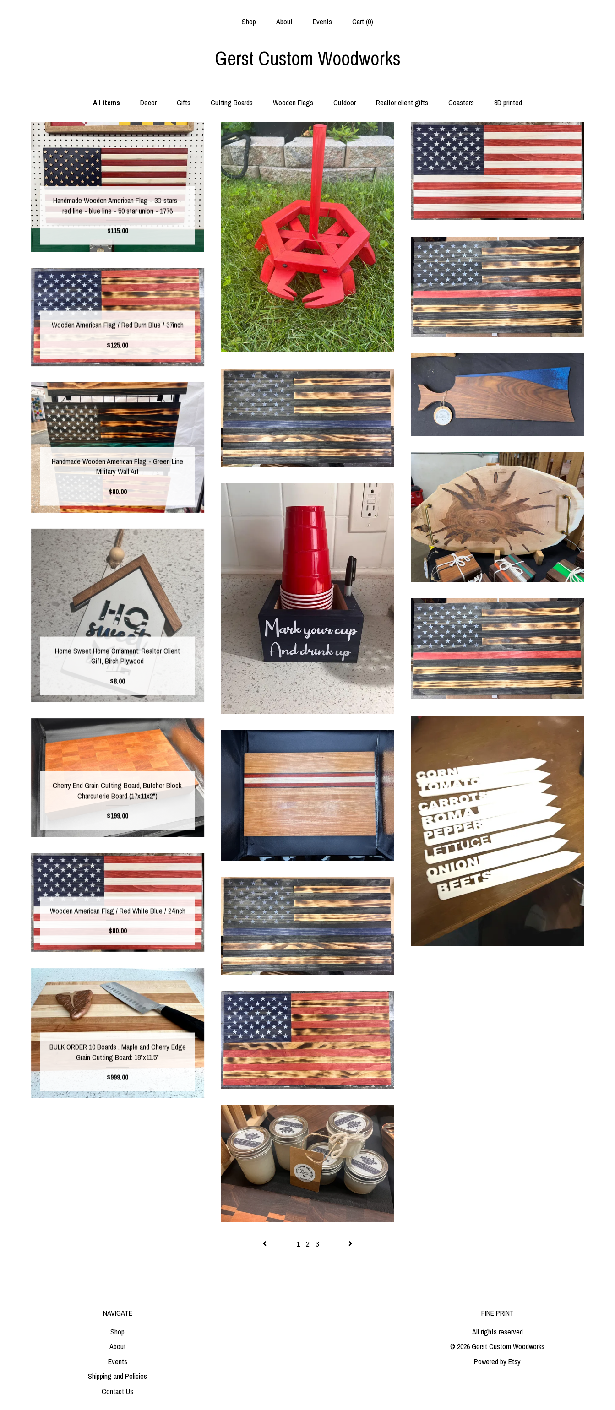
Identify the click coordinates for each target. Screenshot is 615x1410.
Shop (249, 21)
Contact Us (117, 1391)
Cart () (362, 21)
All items (106, 103)
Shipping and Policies (117, 1376)
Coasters (461, 103)
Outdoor (344, 103)
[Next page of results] (350, 1244)
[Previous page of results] (265, 1244)
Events (322, 21)
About (284, 21)
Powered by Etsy (497, 1361)
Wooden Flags (293, 103)
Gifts (183, 103)
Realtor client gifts (402, 103)
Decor (148, 103)
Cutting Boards (232, 103)
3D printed (508, 103)
